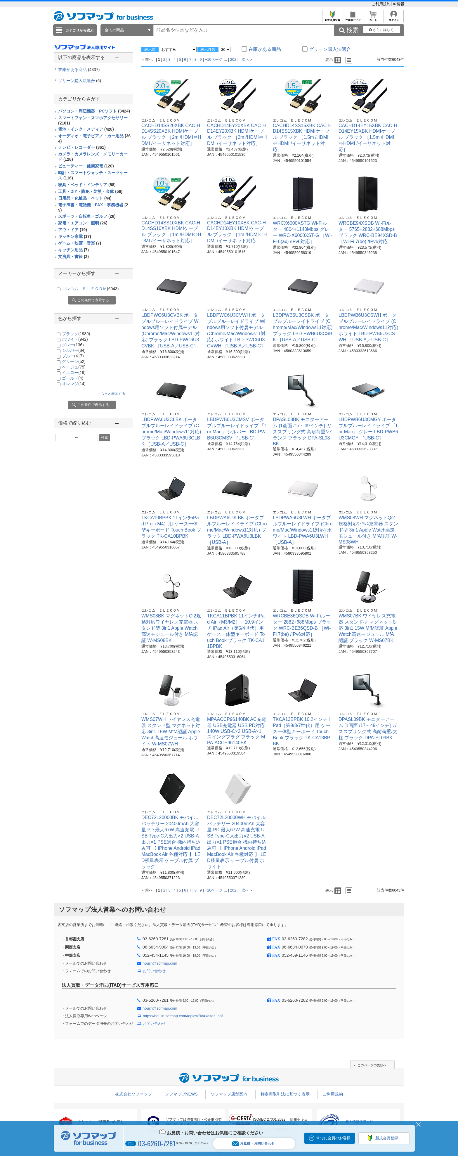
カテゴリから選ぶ (79, 30)
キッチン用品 (73, 250)
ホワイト (75, 339)
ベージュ (74, 367)
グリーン (74, 361)
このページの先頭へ (372, 1065)
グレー (73, 344)
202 (233, 59)
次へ (245, 59)
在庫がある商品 (79, 69)
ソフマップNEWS (181, 1094)
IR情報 (398, 4)
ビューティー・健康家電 (86, 166)
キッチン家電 (74, 236)
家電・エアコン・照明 (82, 223)
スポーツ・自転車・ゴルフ (87, 216)
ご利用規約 (382, 4)
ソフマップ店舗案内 (229, 1094)
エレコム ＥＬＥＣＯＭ (90, 288)
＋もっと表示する (111, 394)
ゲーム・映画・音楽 (79, 243)
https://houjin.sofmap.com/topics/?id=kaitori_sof (183, 1016)
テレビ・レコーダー (82, 147)
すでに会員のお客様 (333, 1138)
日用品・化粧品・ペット (85, 198)
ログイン (393, 18)
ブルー (73, 356)
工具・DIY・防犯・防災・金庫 (90, 191)
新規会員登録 (332, 18)
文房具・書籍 (73, 256)
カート (373, 18)
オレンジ (74, 383)
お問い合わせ (154, 971)
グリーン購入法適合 (79, 80)
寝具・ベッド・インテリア (87, 184)
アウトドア (72, 229)
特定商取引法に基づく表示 (285, 1094)
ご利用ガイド (352, 18)
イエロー (74, 372)
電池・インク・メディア (86, 129)
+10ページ (214, 59)
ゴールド (72, 378)
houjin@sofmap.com (160, 963)
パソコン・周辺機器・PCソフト (94, 111)
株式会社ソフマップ (133, 1094)
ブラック (76, 333)
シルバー (74, 350)
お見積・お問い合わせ (253, 1143)
